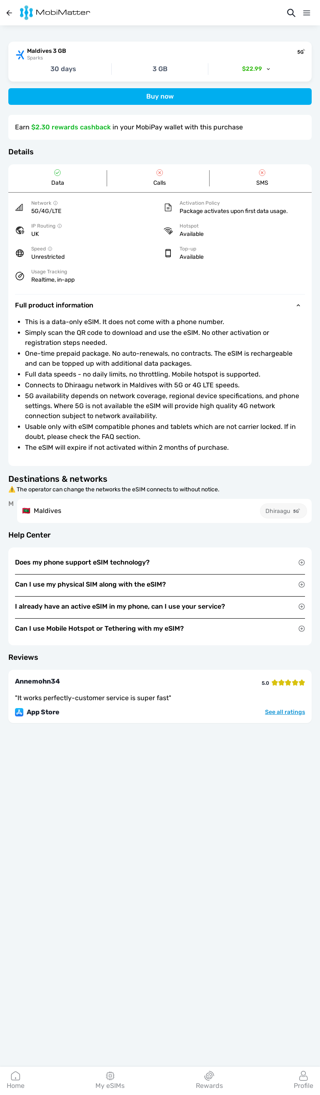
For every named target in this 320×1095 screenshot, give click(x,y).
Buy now (160, 96)
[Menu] (306, 13)
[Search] (291, 13)
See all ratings (285, 712)
